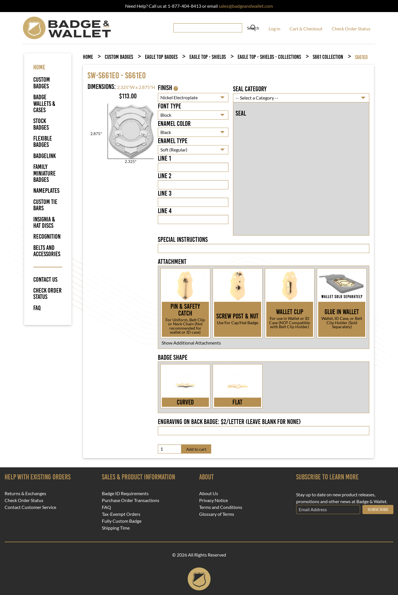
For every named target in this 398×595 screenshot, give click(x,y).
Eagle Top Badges (161, 57)
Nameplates (46, 191)
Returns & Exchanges (25, 493)
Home (88, 57)
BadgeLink (44, 156)
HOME (39, 67)
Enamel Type (172, 141)
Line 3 (165, 193)
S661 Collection (328, 57)
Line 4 (165, 211)
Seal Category (250, 89)
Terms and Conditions (220, 507)
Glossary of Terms (216, 514)
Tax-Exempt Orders (121, 514)
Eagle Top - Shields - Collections (269, 57)
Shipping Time (116, 528)
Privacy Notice (213, 500)
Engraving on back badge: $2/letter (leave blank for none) (229, 422)
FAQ (37, 308)
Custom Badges (41, 83)
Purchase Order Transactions (130, 500)
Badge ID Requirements (125, 493)
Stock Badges (41, 124)
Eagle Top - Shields (207, 57)
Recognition (47, 236)
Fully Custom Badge (121, 521)
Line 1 (164, 158)
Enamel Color (174, 124)
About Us (208, 493)
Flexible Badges (42, 142)
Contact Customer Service (30, 507)
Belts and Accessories (46, 251)
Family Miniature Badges (44, 173)
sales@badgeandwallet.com (246, 6)
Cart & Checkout (306, 28)
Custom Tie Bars (45, 205)
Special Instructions (183, 240)
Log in (274, 28)
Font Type (169, 106)
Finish (168, 88)
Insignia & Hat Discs (44, 222)
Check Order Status (351, 28)
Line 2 (164, 176)
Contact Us (45, 280)
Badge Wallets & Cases (44, 103)
